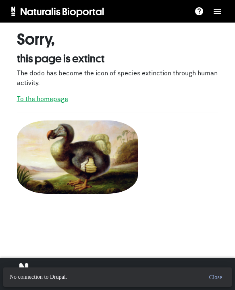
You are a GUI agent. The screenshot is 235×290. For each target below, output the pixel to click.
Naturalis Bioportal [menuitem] (62, 11)
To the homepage (42, 99)
